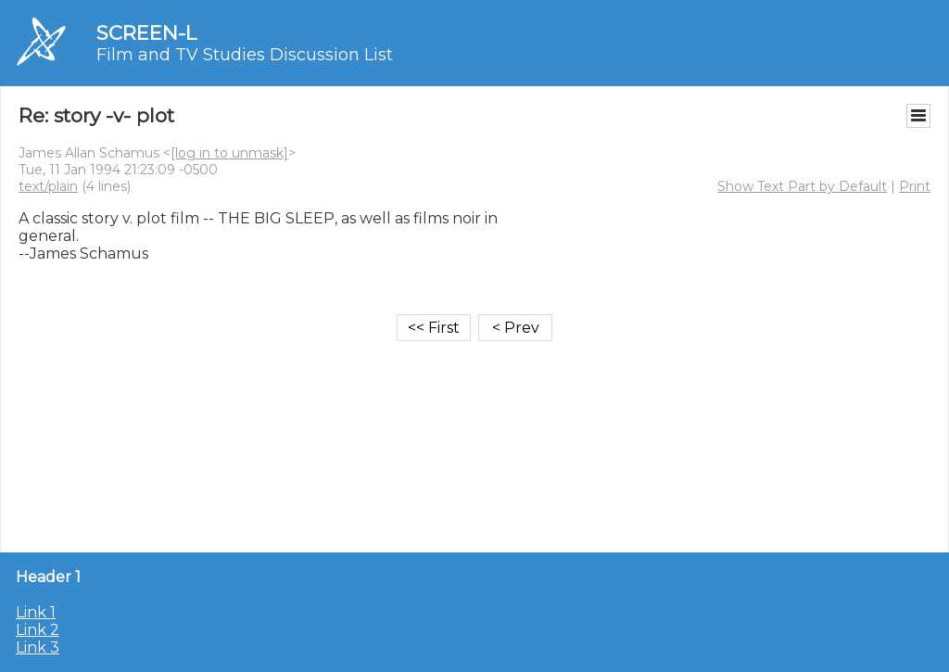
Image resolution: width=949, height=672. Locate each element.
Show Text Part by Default (802, 186)
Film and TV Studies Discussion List (244, 54)
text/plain (48, 186)
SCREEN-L (146, 32)
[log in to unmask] (229, 153)
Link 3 (37, 647)
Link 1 (36, 612)
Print (914, 186)
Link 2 (37, 630)
